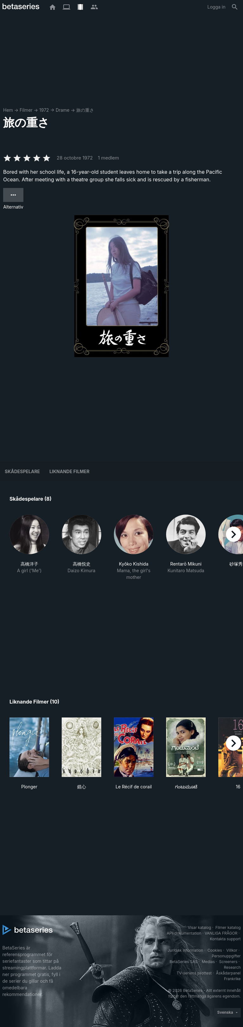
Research (232, 967)
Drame (63, 110)
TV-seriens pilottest (194, 973)
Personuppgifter (226, 956)
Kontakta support (225, 938)
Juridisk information (185, 950)
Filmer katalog (228, 927)
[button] (29, 547)
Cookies (215, 950)
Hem (8, 110)
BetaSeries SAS (183, 961)
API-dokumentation (184, 933)
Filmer (26, 110)
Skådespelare (22, 471)
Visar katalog (199, 927)
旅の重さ (85, 110)
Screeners (228, 961)
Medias (208, 961)
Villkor (231, 950)
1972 (44, 110)
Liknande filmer (69, 471)
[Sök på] (235, 7)
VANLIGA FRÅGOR (221, 933)
